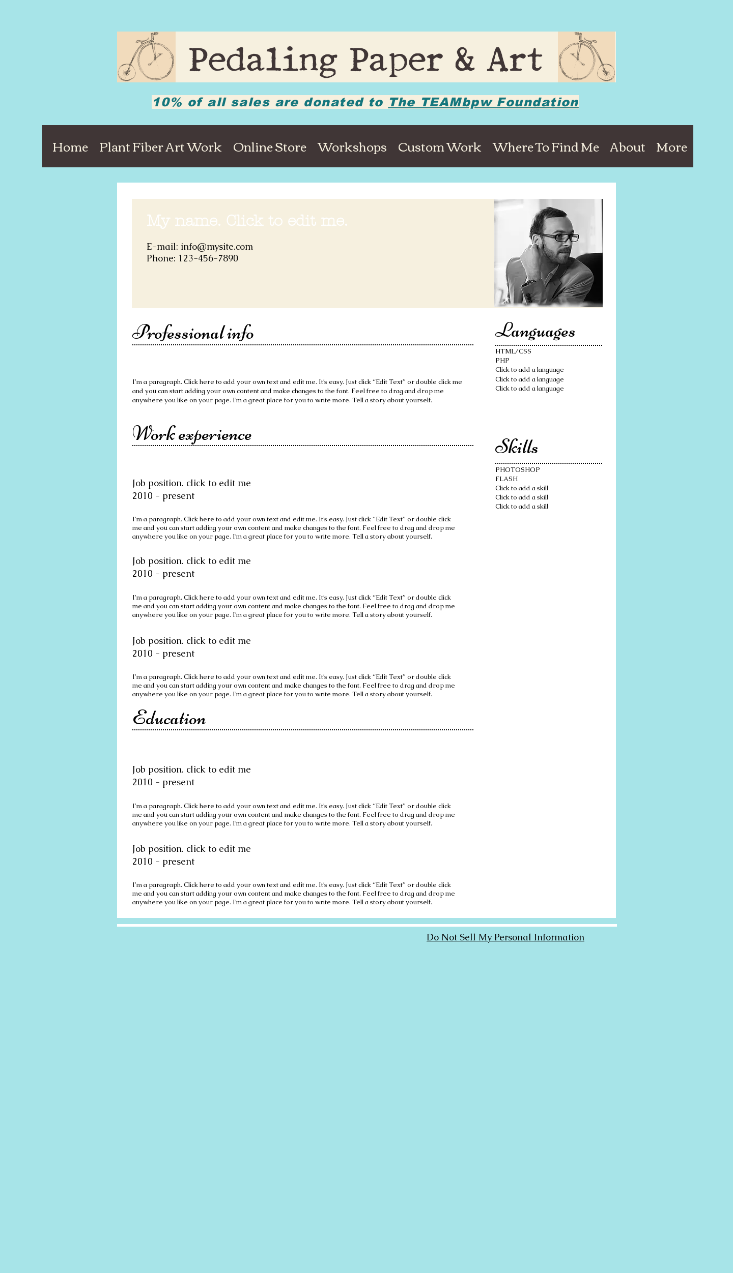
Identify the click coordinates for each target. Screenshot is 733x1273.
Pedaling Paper (321, 62)
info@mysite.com (217, 246)
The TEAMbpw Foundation (483, 102)
